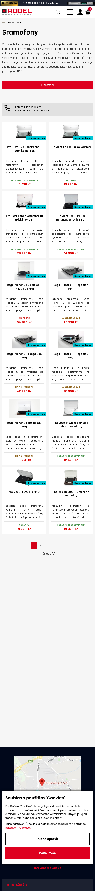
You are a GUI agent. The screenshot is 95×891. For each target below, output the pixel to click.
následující (48, 554)
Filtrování (47, 85)
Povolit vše (47, 853)
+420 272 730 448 (38, 110)
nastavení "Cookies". (18, 828)
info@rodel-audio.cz (47, 867)
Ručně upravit (47, 839)
